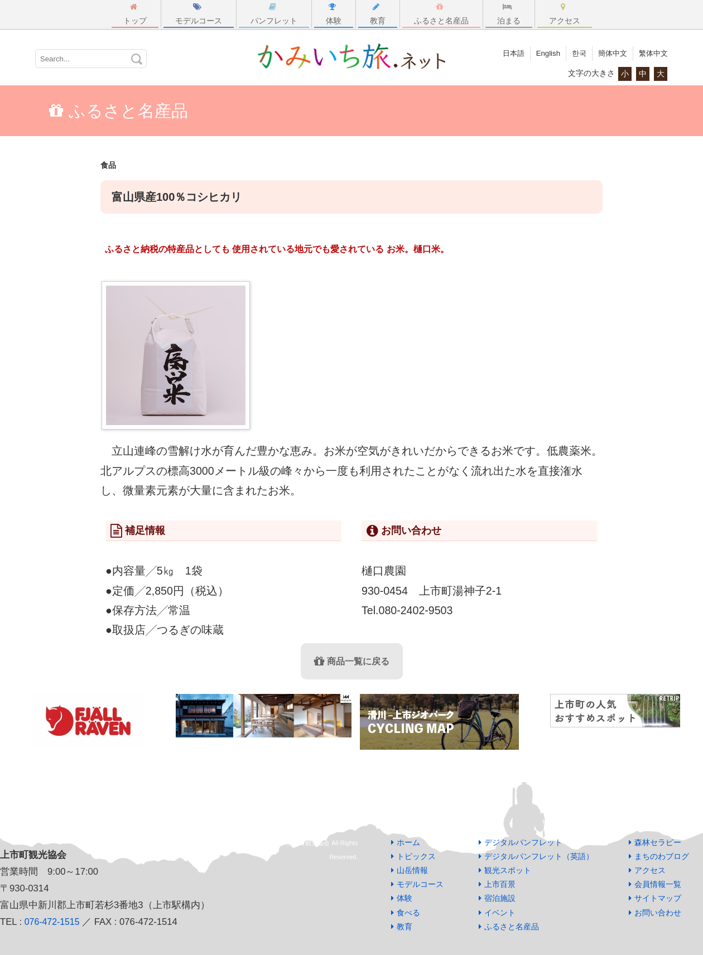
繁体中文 (652, 53)
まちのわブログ (661, 856)
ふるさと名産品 (441, 14)
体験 (333, 14)
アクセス (564, 14)
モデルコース (198, 14)
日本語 (505, 53)
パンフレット (274, 14)
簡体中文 (609, 53)
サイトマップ (657, 898)
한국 (574, 53)
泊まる (509, 14)
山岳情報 (412, 870)
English (542, 53)
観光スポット (507, 870)
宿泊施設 (500, 898)
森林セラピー (657, 842)
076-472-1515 (54, 922)
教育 (378, 14)
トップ (135, 14)
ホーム (408, 842)
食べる (408, 912)
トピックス (416, 856)
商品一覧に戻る (351, 661)
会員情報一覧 (657, 884)
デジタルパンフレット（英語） (539, 856)
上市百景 (500, 884)
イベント (500, 912)
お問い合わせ (657, 912)
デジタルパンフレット (523, 842)
